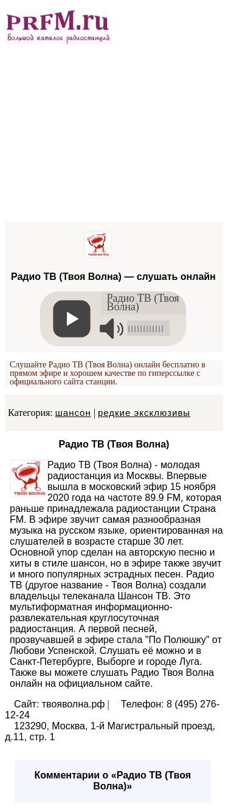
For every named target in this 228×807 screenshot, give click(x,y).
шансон (73, 412)
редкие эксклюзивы (144, 412)
